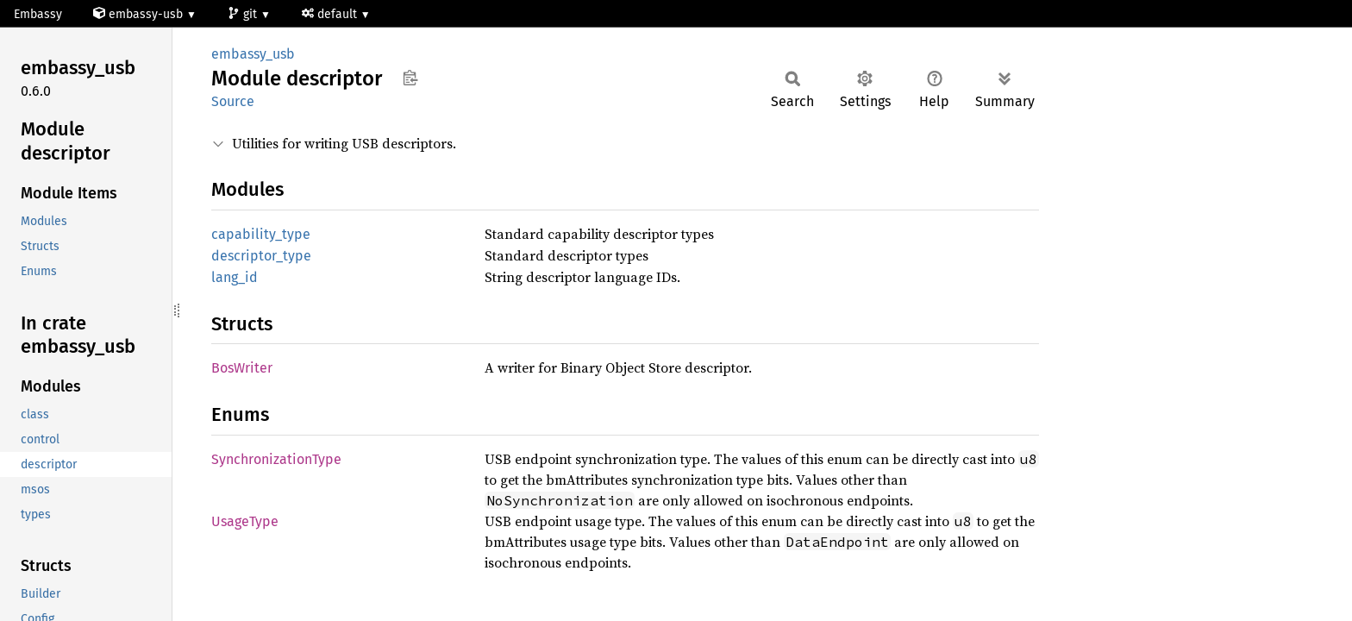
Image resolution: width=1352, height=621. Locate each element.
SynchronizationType (276, 459)
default (331, 14)
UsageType (245, 521)
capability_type (260, 234)
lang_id (234, 277)
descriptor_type (261, 256)
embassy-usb (139, 14)
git (244, 14)
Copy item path (410, 77)
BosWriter (241, 368)
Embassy (38, 14)
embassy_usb (253, 54)
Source (232, 101)
